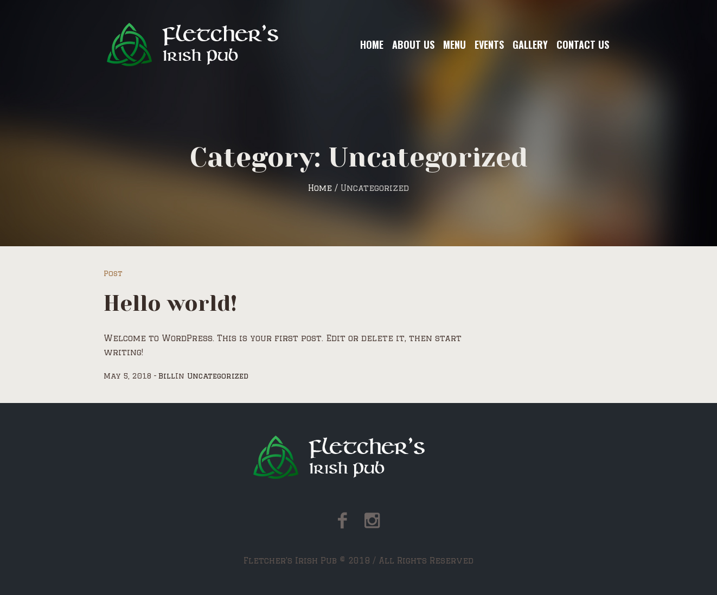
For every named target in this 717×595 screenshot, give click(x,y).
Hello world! (170, 303)
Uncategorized (217, 376)
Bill (166, 376)
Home (320, 188)
